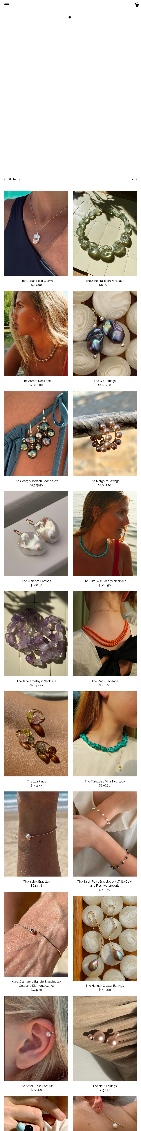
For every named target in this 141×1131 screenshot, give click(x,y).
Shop (25, 1093)
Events (25, 1105)
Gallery (25, 1111)
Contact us (25, 1123)
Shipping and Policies (25, 1117)
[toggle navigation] (6, 4)
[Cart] (137, 5)
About (25, 1099)
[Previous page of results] (47, 1058)
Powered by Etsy (116, 1109)
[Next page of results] (94, 1058)
